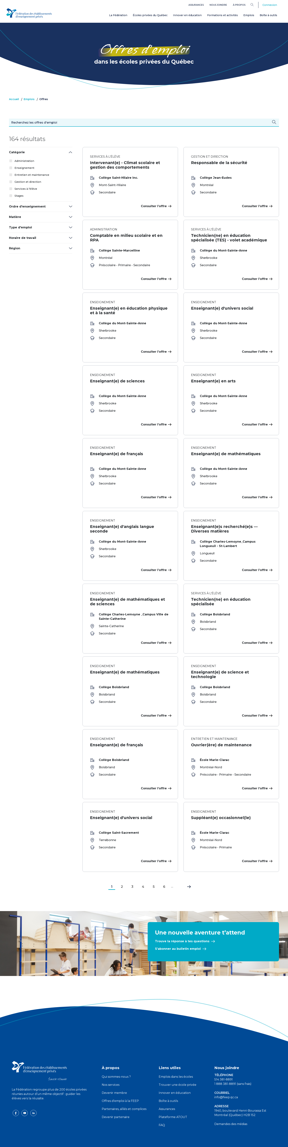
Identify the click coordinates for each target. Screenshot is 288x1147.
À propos (239, 4)
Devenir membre (114, 1078)
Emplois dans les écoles (176, 1062)
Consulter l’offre (155, 206)
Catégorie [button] (17, 152)
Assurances (196, 4)
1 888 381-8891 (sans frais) (232, 1069)
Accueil (14, 99)
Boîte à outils (268, 15)
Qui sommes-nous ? (116, 1062)
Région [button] (14, 248)
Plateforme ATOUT (173, 1102)
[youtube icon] (25, 1098)
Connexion (269, 5)
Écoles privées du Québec (150, 15)
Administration (24, 161)
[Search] (254, 5)
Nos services (110, 1070)
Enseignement (24, 168)
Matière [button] (15, 217)
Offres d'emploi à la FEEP (120, 1086)
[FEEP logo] (39, 1056)
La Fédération (118, 15)
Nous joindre (218, 4)
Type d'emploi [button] (20, 227)
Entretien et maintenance (32, 175)
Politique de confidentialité (144, 1141)
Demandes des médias (230, 1109)
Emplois (248, 15)
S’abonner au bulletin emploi (178, 934)
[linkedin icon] (33, 1098)
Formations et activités (222, 15)
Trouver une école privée (177, 1070)
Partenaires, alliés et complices (124, 1094)
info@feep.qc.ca (226, 1082)
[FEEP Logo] (29, 13)
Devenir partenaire (115, 1102)
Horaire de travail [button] (22, 238)
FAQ (162, 1110)
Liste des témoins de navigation (184, 1141)
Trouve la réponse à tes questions (182, 926)
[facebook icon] (16, 1098)
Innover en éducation (187, 15)
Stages (19, 195)
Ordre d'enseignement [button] (27, 206)
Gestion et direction (28, 181)
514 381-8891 (223, 1065)
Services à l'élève (26, 188)
